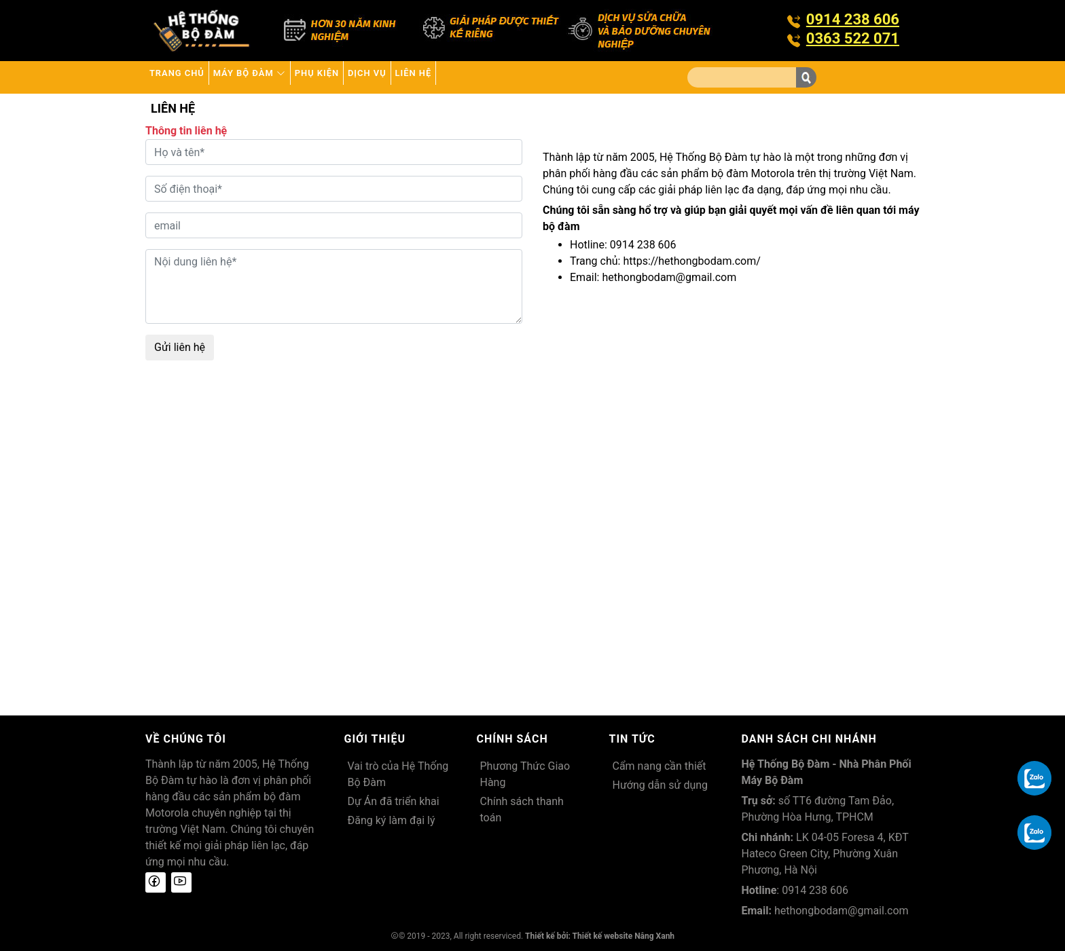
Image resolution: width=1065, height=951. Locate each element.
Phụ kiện (372, 77)
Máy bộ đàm (283, 77)
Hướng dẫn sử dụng (660, 785)
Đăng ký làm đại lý (391, 820)
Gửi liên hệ (179, 347)
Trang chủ (188, 77)
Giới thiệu (375, 738)
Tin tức (632, 738)
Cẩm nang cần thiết (659, 766)
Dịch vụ (443, 77)
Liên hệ (510, 77)
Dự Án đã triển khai (393, 801)
